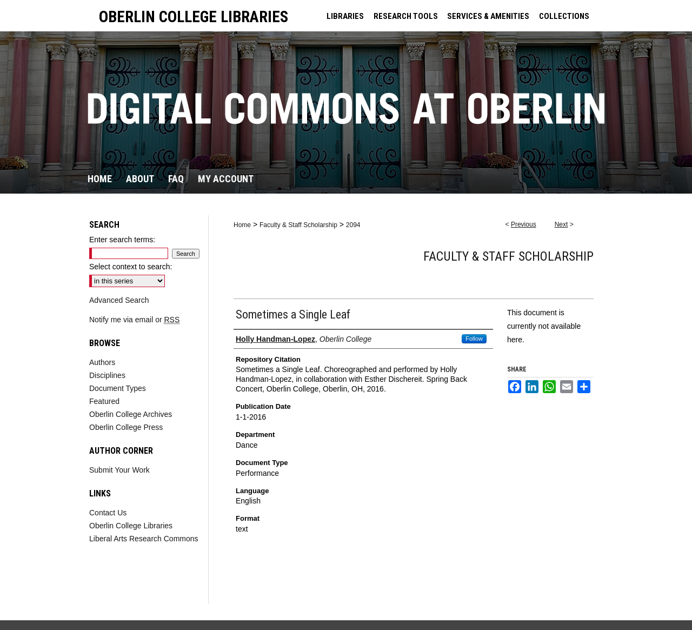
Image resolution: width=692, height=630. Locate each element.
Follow (474, 338)
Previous (523, 224)
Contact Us (108, 512)
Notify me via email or (134, 319)
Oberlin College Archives (130, 414)
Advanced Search (119, 300)
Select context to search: (130, 266)
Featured (104, 401)
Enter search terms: (122, 239)
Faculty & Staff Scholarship (298, 225)
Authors (102, 362)
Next (561, 224)
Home (242, 225)
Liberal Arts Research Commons (143, 538)
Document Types (117, 388)
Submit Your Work (119, 470)
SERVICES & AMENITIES (488, 16)
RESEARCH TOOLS (406, 16)
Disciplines (107, 375)
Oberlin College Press (126, 427)
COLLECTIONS (564, 16)
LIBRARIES (345, 16)
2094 (353, 225)
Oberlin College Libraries (130, 525)
